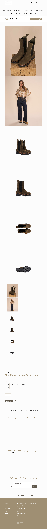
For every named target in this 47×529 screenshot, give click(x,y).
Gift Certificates (8, 511)
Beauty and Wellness (28, 10)
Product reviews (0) (23, 410)
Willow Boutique (20, 505)
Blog (36, 13)
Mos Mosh (20, 18)
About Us (25, 13)
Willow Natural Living (21, 503)
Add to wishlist (17, 400)
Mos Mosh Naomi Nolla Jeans (33, 452)
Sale (36, 10)
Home (6, 18)
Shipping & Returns (8, 508)
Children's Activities (17, 10)
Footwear (19, 506)
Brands (11, 13)
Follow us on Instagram (23, 495)
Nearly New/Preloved (7, 10)
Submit (34, 486)
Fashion (15, 18)
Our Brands (41, 10)
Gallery (31, 13)
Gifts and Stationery (21, 508)
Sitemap (6, 513)
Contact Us (7, 510)
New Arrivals (17, 13)
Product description (12, 410)
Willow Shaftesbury (25, 526)
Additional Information (34, 410)
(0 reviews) (10, 369)
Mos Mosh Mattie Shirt (14, 450)
